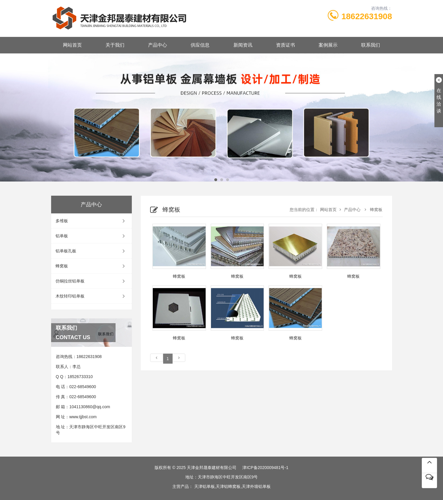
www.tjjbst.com (83, 416)
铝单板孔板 (92, 251)
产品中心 (157, 45)
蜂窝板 (92, 266)
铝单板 (92, 236)
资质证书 (285, 45)
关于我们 (115, 45)
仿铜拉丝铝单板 (92, 281)
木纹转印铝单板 (92, 296)
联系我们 (370, 45)
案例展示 (328, 45)
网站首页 (72, 45)
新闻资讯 (242, 45)
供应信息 (200, 45)
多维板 (92, 221)
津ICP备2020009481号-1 (265, 467)
